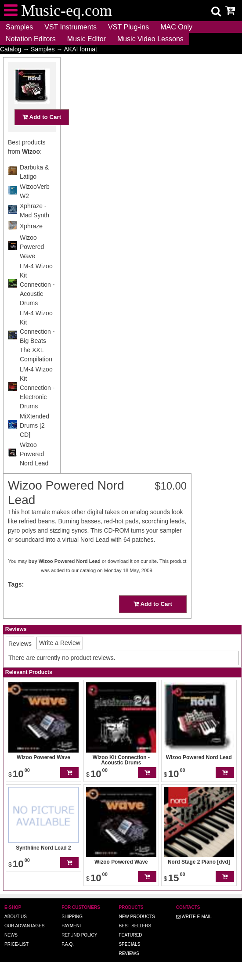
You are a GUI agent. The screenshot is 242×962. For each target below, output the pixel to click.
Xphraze (31, 243)
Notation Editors (31, 39)
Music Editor (86, 39)
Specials (129, 932)
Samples (19, 27)
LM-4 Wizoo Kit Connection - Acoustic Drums (37, 302)
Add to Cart (41, 134)
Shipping (72, 904)
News (11, 922)
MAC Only (176, 27)
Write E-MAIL (194, 904)
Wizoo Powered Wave (32, 264)
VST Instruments (70, 27)
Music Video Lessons (150, 39)
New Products (137, 904)
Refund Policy (79, 922)
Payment (71, 913)
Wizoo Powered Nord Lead (34, 471)
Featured (130, 922)
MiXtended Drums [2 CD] (34, 442)
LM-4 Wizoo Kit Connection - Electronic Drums (37, 405)
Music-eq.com (148, 959)
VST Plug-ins (128, 27)
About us (15, 904)
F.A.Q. (67, 932)
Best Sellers (135, 913)
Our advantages (24, 913)
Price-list (16, 932)
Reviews (129, 941)
